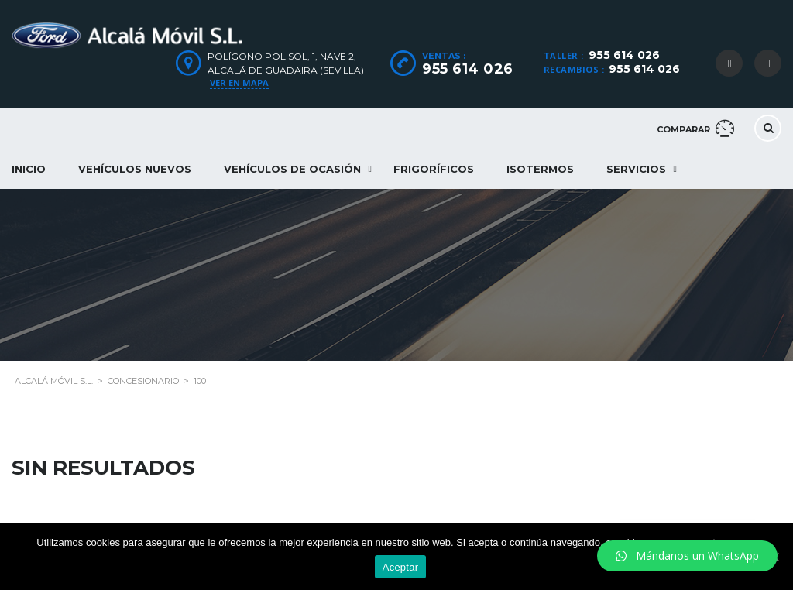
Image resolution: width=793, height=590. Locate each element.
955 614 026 (624, 55)
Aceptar (401, 567)
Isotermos (540, 169)
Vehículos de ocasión (292, 169)
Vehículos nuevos (134, 169)
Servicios (636, 169)
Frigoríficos (433, 169)
